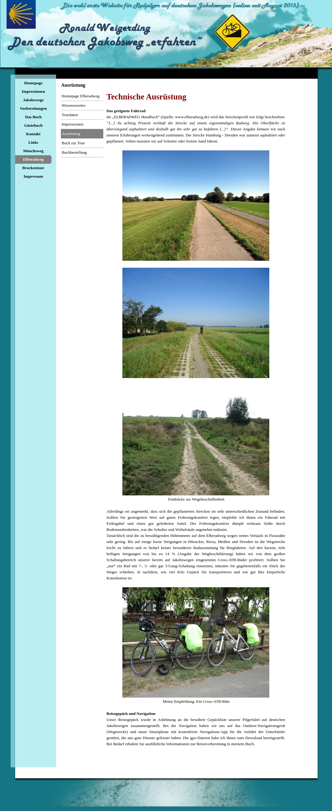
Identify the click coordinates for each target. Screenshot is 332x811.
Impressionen (33, 91)
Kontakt (33, 134)
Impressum (33, 176)
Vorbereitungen (33, 108)
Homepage (33, 83)
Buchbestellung (74, 152)
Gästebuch (33, 125)
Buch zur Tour (73, 143)
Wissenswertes (74, 105)
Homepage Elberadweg (81, 96)
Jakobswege (33, 100)
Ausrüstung (71, 133)
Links (33, 142)
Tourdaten (70, 114)
